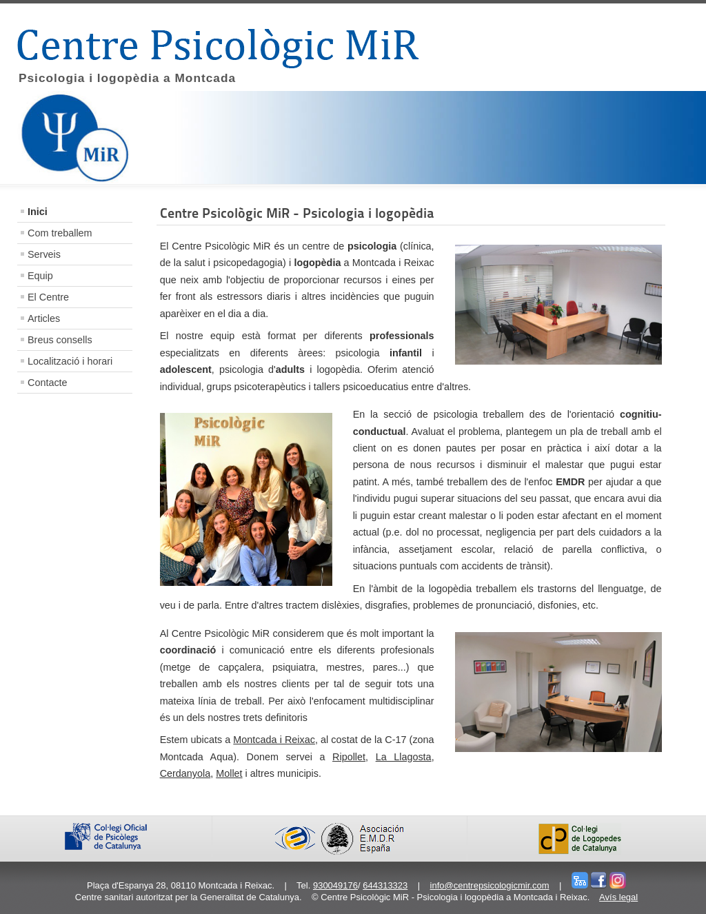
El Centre (48, 297)
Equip (40, 275)
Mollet (229, 773)
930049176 (335, 885)
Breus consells (60, 339)
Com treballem (60, 232)
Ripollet (348, 756)
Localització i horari (70, 361)
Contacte (48, 382)
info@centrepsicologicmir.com (489, 885)
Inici (38, 211)
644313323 (385, 885)
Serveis (44, 254)
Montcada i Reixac (274, 739)
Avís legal (618, 897)
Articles (44, 318)
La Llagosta (404, 756)
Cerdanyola (185, 773)
